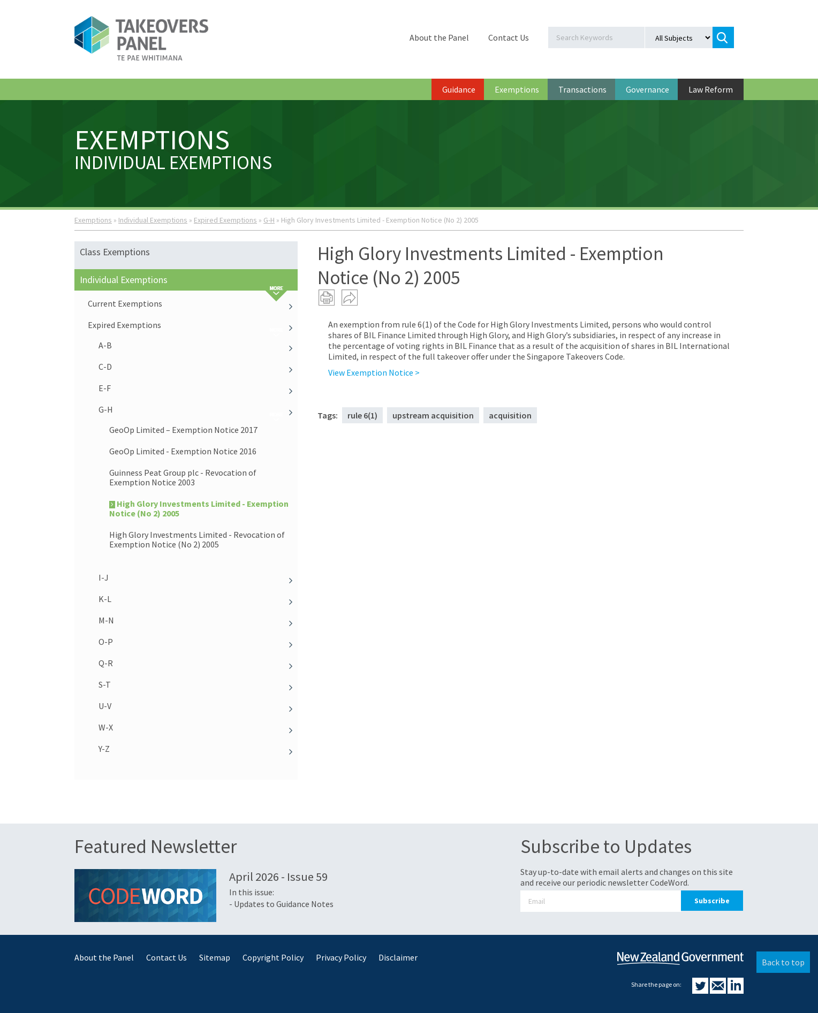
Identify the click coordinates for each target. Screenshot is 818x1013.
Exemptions (517, 89)
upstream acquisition (433, 415)
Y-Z (198, 748)
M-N (198, 620)
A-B (198, 345)
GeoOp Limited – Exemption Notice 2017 (183, 429)
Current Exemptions (193, 303)
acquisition (510, 415)
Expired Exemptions (225, 220)
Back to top (783, 962)
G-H (269, 220)
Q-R (198, 663)
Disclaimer (398, 957)
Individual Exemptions (152, 220)
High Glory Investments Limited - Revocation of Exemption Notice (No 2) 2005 (197, 539)
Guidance (458, 89)
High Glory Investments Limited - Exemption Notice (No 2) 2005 (199, 508)
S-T (198, 684)
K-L (198, 598)
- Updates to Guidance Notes (281, 903)
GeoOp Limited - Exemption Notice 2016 (182, 451)
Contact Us (508, 37)
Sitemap (214, 957)
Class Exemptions (115, 252)
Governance (647, 89)
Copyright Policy (273, 957)
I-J (198, 577)
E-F (198, 387)
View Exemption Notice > (374, 372)
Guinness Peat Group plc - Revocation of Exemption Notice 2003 (182, 477)
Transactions (582, 89)
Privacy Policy (341, 957)
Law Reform (710, 89)
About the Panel (439, 37)
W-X (198, 727)
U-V (198, 705)
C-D (198, 366)
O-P (198, 641)
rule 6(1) (362, 415)
